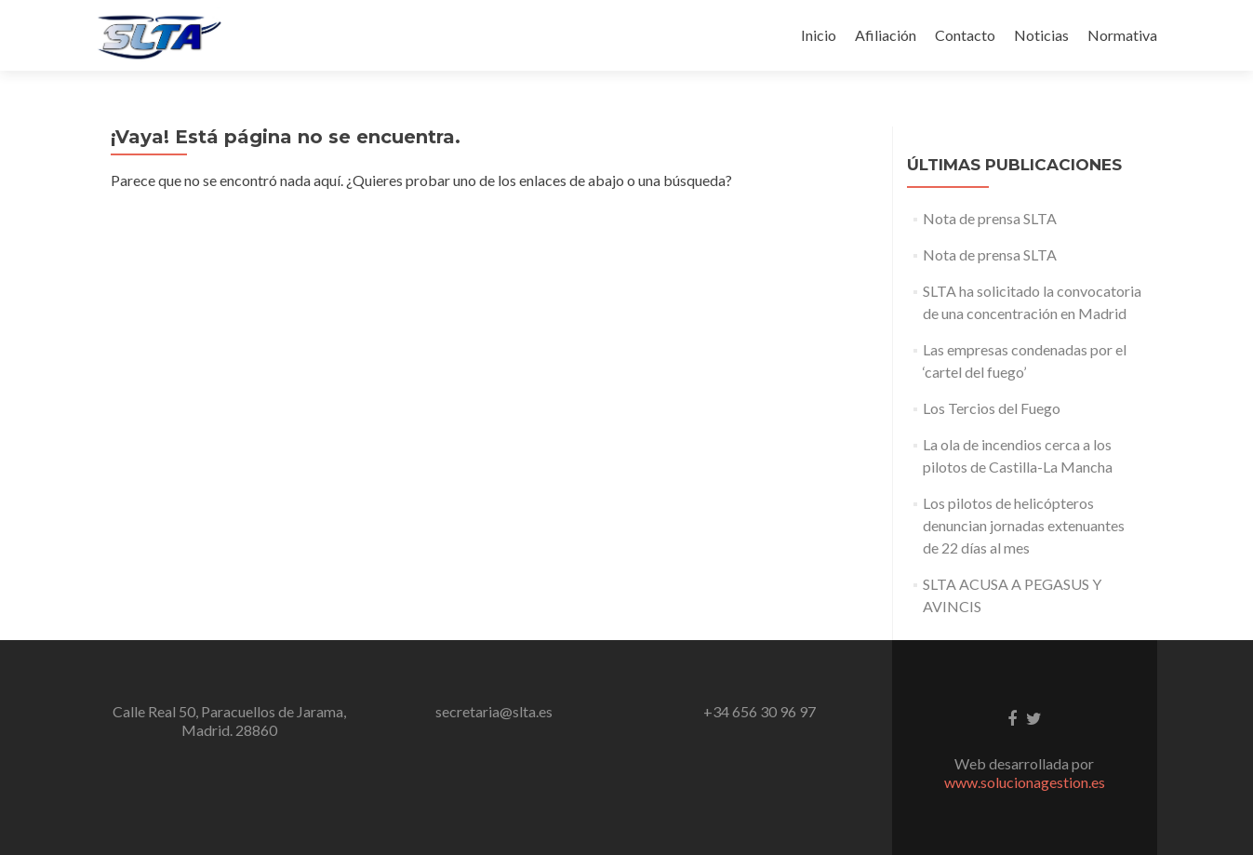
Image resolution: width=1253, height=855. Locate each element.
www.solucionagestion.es (1024, 782)
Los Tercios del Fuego (991, 408)
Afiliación (885, 35)
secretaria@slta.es (494, 711)
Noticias (1041, 35)
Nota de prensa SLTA (990, 218)
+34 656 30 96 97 (759, 711)
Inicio (818, 35)
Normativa (1122, 35)
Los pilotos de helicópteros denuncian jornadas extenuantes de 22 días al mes (1024, 525)
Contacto (965, 35)
